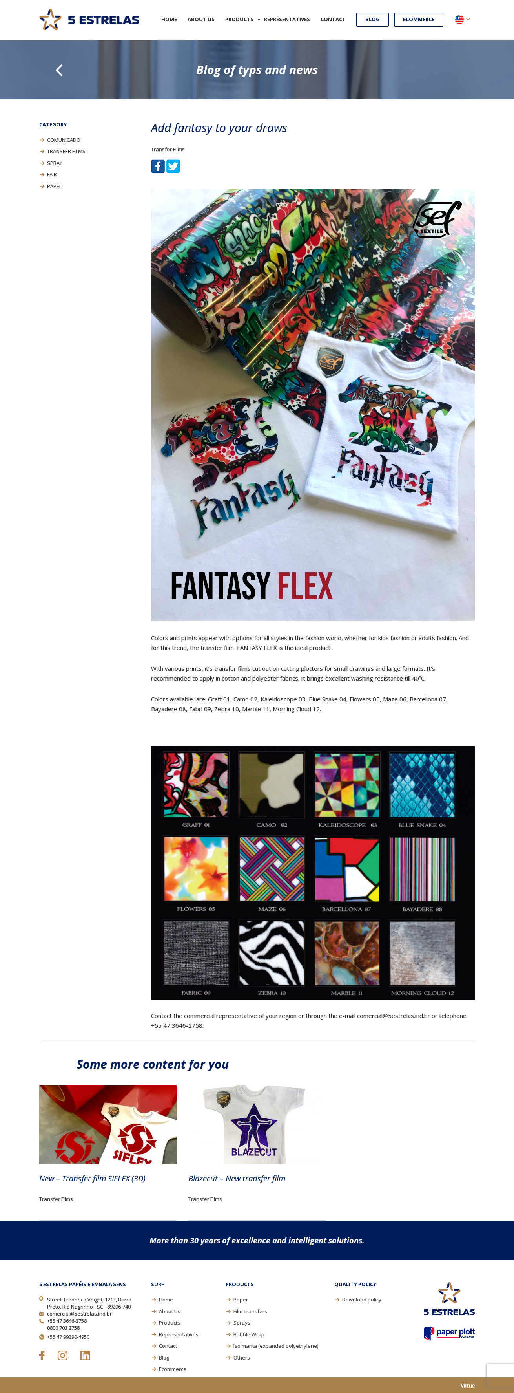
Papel (54, 186)
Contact (333, 19)
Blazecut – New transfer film (236, 1178)
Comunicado (63, 139)
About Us (201, 19)
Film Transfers (250, 1311)
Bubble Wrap (248, 1334)
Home (169, 19)
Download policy (361, 1299)
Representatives (287, 19)
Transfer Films (66, 151)
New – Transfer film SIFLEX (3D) (92, 1178)
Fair (52, 174)
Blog (372, 19)
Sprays (241, 1322)
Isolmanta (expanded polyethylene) (275, 1345)
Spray (54, 163)
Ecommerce (418, 19)
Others (241, 1357)
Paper (240, 1299)
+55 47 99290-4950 (68, 1336)
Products (239, 19)
